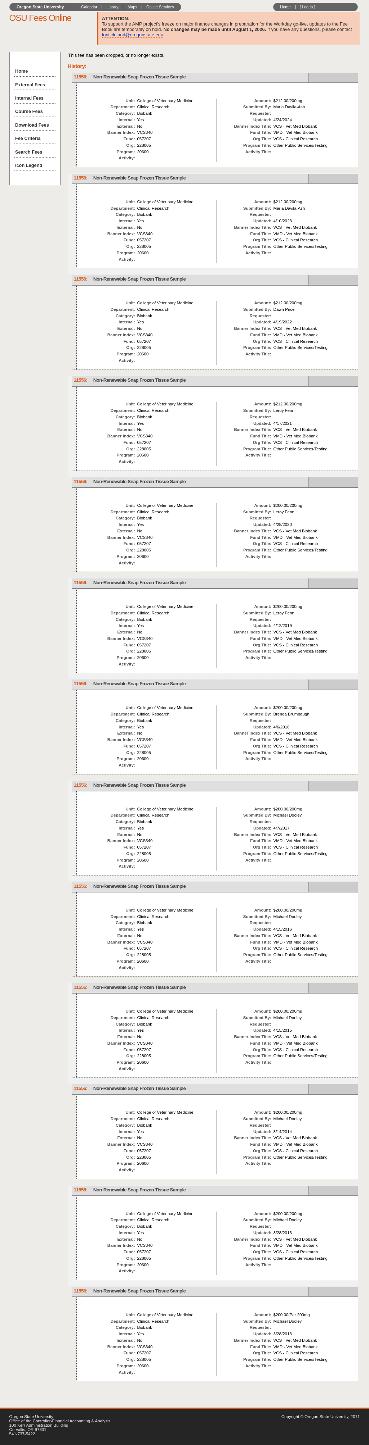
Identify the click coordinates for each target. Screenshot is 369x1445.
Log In (307, 7)
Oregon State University (40, 7)
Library (112, 7)
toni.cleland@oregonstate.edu (132, 34)
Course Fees (29, 111)
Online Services (160, 7)
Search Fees (28, 152)
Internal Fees (29, 98)
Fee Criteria (27, 138)
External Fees (30, 84)
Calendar (89, 7)
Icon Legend (28, 165)
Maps (132, 7)
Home (285, 7)
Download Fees (32, 125)
